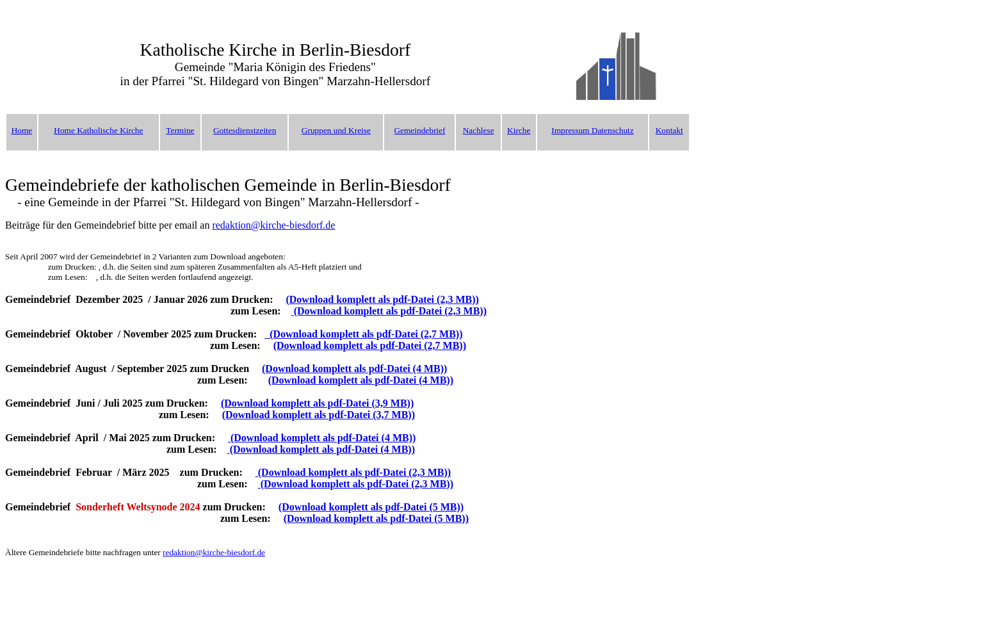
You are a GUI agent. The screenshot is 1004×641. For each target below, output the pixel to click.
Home (22, 130)
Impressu (567, 130)
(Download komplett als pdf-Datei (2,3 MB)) (382, 299)
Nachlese (478, 130)
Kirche (518, 130)
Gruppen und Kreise (336, 130)
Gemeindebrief (419, 130)
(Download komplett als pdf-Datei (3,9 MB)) (317, 403)
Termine (180, 130)
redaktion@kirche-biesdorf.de (273, 225)
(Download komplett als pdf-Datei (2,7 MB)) (363, 334)
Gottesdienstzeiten (244, 130)
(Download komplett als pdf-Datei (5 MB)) (371, 506)
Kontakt (669, 130)
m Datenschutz (608, 130)
